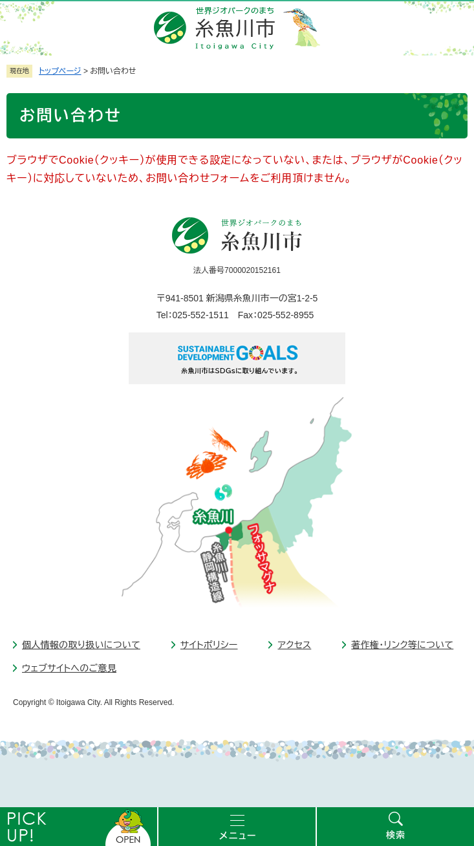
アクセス (294, 645)
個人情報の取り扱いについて (81, 645)
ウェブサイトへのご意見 (69, 668)
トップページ (60, 71)
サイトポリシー (209, 645)
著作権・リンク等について (402, 645)
